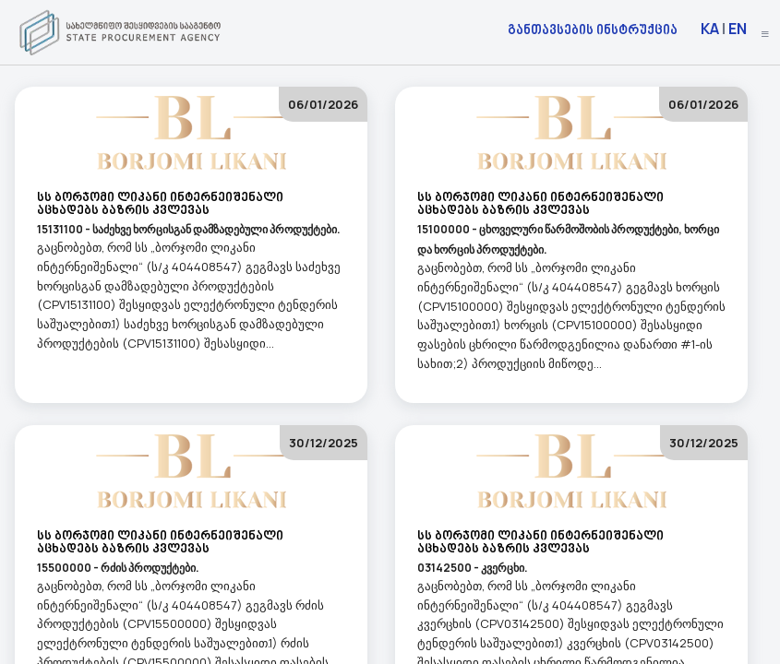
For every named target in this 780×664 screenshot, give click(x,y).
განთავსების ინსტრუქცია (593, 29)
